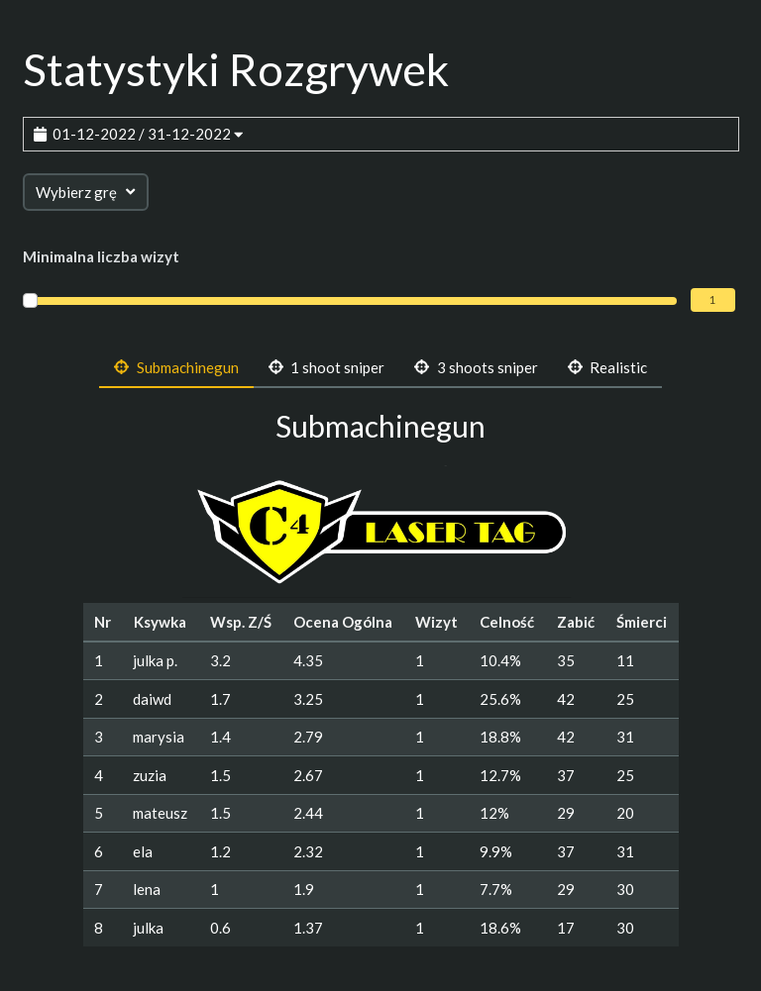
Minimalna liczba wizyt (101, 256)
